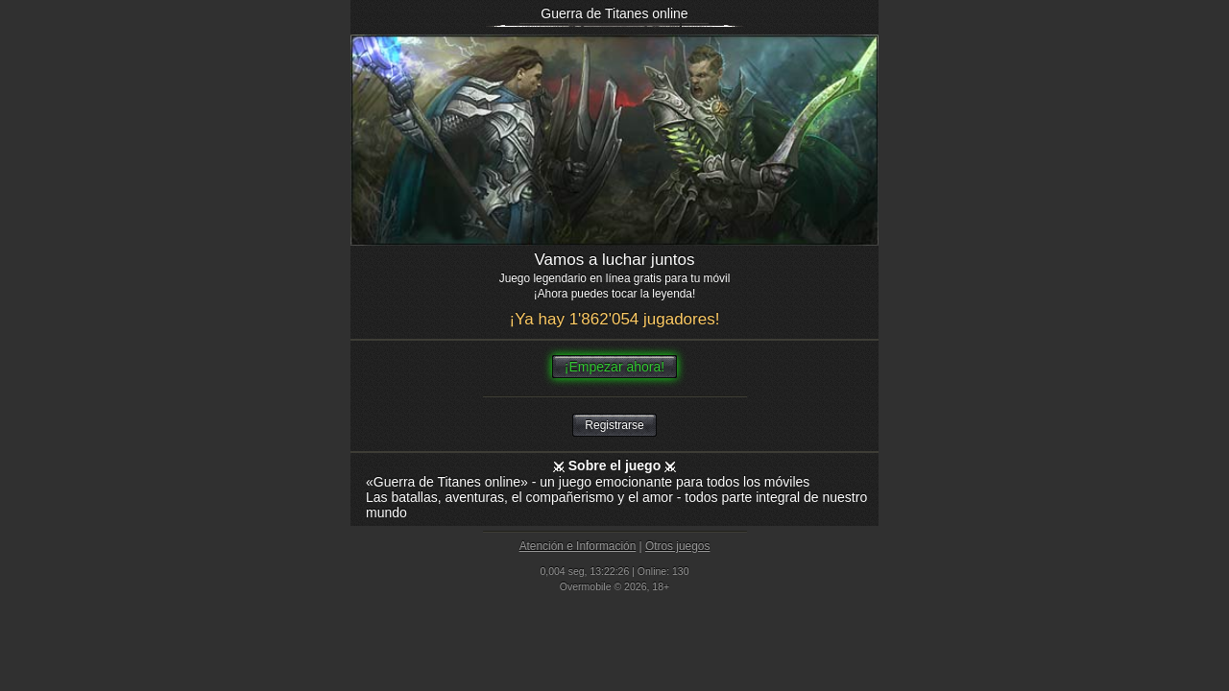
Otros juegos (677, 546)
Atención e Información (578, 546)
